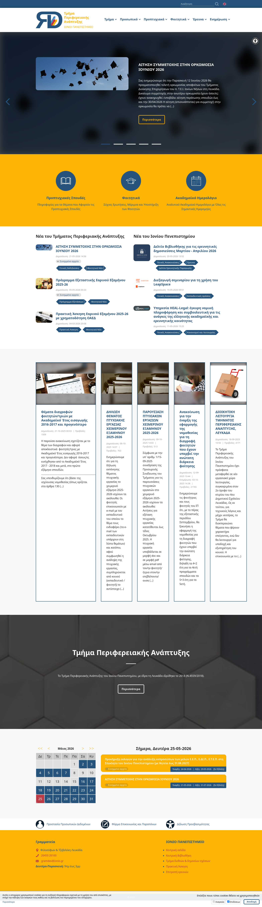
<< (40, 756)
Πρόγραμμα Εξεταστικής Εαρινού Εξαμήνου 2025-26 (92, 282)
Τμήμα (109, 19)
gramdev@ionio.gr (52, 868)
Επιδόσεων (235, 901)
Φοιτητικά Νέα (95, 268)
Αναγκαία (219, 901)
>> (91, 756)
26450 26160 (49, 862)
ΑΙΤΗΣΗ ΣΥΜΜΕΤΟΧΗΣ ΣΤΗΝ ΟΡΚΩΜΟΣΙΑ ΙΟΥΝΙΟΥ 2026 (90, 248)
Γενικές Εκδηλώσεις (69, 268)
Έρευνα (198, 19)
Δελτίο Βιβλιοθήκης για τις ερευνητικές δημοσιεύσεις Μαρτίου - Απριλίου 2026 (186, 248)
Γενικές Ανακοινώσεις (168, 262)
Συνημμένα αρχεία (69, 261)
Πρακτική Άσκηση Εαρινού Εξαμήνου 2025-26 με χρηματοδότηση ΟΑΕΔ (91, 317)
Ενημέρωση (218, 19)
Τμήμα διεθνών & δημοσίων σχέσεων (189, 868)
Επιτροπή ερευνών (177, 878)
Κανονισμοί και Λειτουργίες (201, 333)
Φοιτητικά (178, 19)
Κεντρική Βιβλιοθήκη (179, 862)
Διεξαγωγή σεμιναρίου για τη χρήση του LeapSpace (187, 282)
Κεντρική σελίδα (176, 857)
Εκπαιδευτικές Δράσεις (199, 296)
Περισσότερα (151, 120)
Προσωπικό (129, 19)
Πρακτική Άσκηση (68, 330)
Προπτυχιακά (154, 19)
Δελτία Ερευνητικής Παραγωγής (175, 268)
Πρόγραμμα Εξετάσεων (71, 302)
